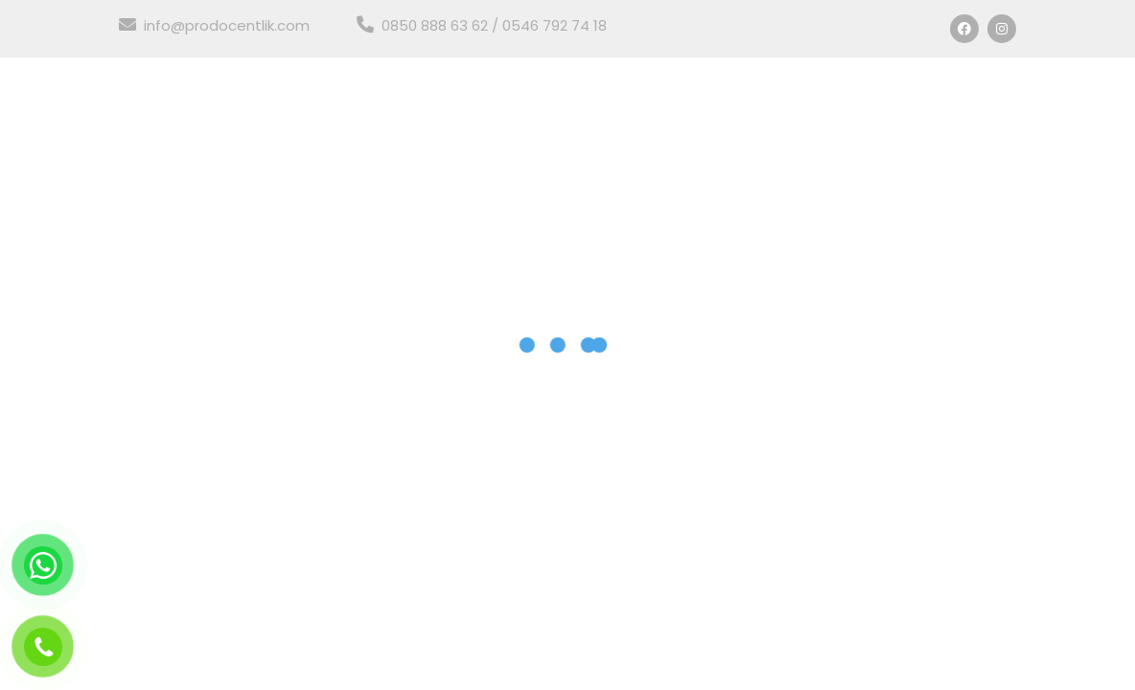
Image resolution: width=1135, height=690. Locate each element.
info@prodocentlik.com (214, 25)
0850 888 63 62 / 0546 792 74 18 (482, 25)
